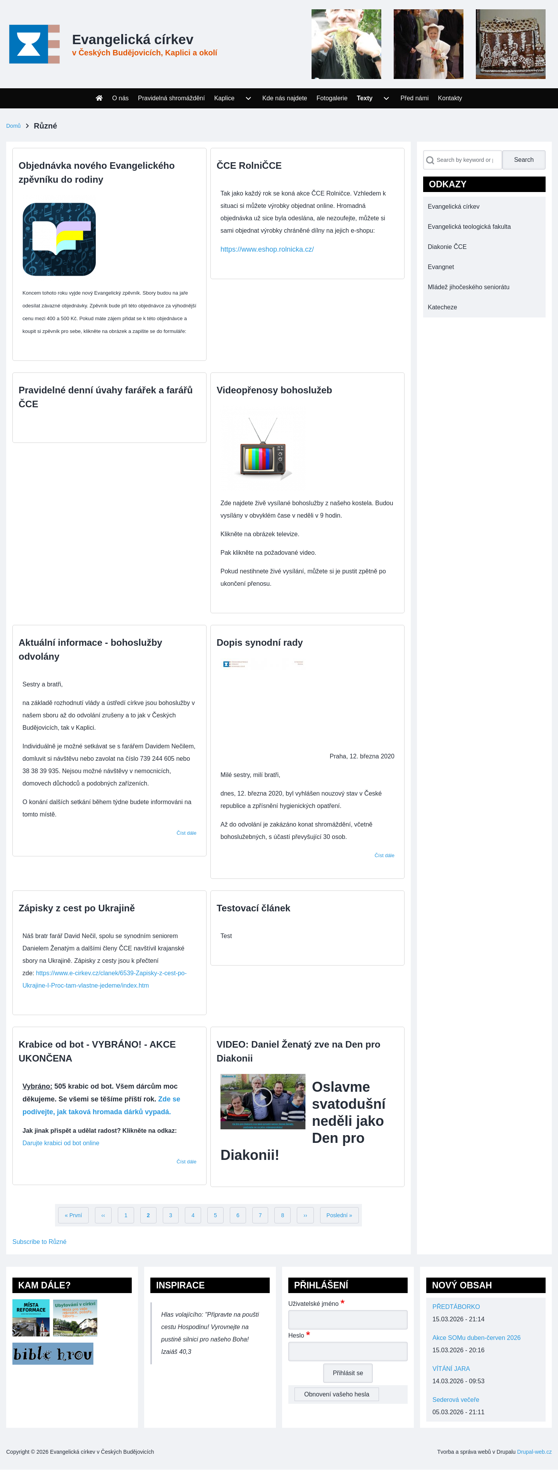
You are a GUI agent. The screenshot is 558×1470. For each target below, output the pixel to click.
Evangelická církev (132, 39)
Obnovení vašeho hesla (336, 1394)
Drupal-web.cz (534, 1452)
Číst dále (186, 833)
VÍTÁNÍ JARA (451, 1368)
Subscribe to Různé (39, 1241)
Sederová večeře (455, 1399)
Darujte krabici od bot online (60, 1143)
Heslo (296, 1335)
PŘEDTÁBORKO (456, 1307)
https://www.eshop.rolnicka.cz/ (267, 249)
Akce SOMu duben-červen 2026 (476, 1337)
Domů (13, 126)
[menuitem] (99, 98)
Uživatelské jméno (313, 1303)
